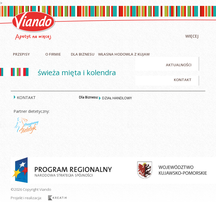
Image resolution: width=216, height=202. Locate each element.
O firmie (53, 54)
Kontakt (183, 79)
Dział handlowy (117, 98)
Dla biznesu (82, 54)
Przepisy (21, 54)
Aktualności (179, 64)
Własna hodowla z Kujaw (124, 54)
